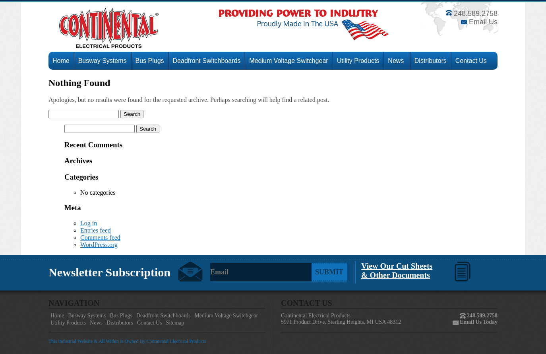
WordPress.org (99, 244)
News (396, 60)
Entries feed (95, 230)
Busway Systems (102, 60)
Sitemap (175, 323)
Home (61, 60)
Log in (88, 223)
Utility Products (358, 60)
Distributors (430, 60)
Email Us (479, 22)
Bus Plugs (150, 60)
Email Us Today (478, 322)
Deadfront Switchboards (207, 60)
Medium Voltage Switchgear (288, 60)
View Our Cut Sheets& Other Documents (396, 271)
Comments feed (100, 237)
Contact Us (471, 60)
